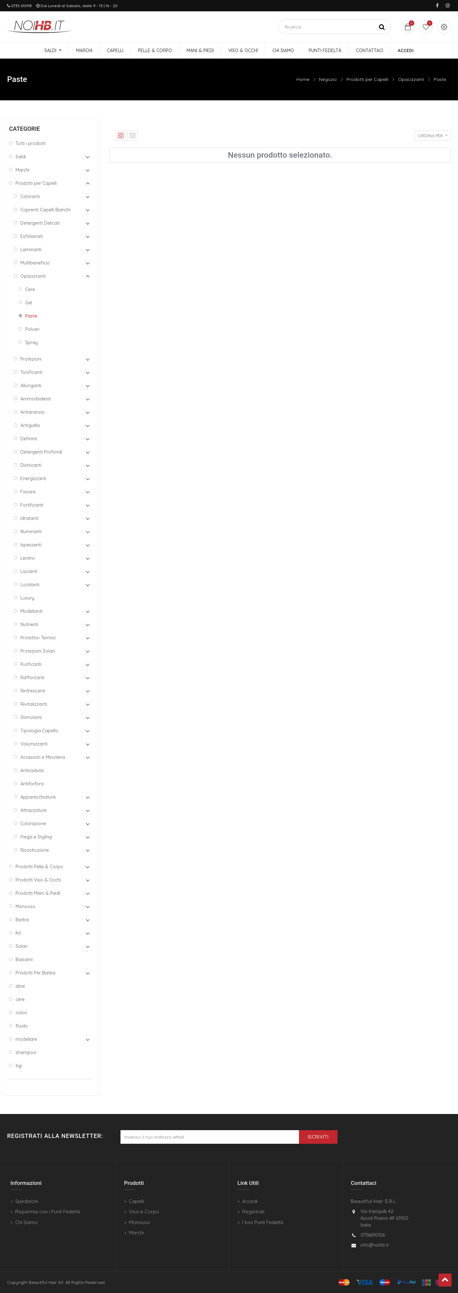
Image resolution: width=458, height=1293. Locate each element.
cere (20, 999)
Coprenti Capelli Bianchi (45, 210)
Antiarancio (32, 412)
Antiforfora (32, 784)
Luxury (27, 598)
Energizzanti (33, 478)
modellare (26, 1039)
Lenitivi (27, 558)
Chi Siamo (26, 1222)
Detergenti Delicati (40, 223)
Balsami (24, 959)
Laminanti (30, 250)
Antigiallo (30, 425)
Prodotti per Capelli (367, 79)
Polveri (32, 329)
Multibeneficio (35, 263)
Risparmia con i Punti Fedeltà (47, 1212)
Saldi (21, 157)
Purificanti (30, 664)
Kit (18, 933)
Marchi (22, 170)
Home (302, 79)
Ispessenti (30, 545)
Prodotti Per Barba (35, 973)
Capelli (136, 1201)
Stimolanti (31, 717)
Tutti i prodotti (31, 143)
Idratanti (29, 518)
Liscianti (28, 571)
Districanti (30, 465)
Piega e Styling (36, 837)
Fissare (28, 492)
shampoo (26, 1052)
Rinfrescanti (32, 691)
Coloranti (30, 196)
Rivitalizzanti (33, 704)
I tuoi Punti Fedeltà (262, 1222)
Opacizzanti (411, 79)
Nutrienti (29, 624)
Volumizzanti (34, 744)
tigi (19, 1066)
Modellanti (31, 611)
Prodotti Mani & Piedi (38, 893)
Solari (22, 946)
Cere (30, 289)
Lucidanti (30, 585)
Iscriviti (318, 1137)
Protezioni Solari (37, 651)
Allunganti (30, 385)
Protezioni (30, 359)
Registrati (253, 1212)
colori (21, 1013)
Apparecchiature (38, 797)
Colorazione (33, 823)
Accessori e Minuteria (42, 757)
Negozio (328, 79)
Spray (31, 342)
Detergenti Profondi (41, 452)
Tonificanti (31, 372)
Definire (28, 439)
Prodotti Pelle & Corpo (39, 867)
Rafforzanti (32, 677)
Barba (22, 920)
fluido (22, 1026)
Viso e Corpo (144, 1212)
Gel (28, 303)
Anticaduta (32, 770)
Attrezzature (33, 810)
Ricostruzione (34, 850)
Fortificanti (31, 505)
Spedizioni (26, 1201)
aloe (20, 986)
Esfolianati (31, 236)
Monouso (25, 906)
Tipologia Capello (39, 731)
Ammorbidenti (35, 399)
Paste (440, 79)
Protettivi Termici (38, 638)
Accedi (250, 1201)
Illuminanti (31, 531)
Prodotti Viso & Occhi (38, 880)
